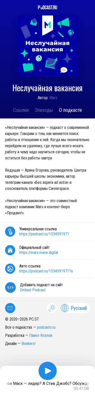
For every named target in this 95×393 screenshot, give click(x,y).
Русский (74, 308)
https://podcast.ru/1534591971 (44, 234)
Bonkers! (28, 343)
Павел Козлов (40, 335)
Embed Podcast (33, 290)
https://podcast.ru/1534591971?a (46, 271)
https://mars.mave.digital (38, 252)
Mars (53, 97)
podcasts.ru (46, 327)
